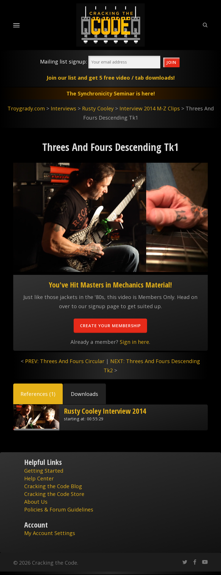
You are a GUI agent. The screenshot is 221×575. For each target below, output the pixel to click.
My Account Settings (49, 533)
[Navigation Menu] (16, 25)
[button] (38, 394)
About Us (35, 501)
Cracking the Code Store (54, 493)
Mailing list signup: (63, 61)
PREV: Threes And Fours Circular (64, 361)
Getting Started (43, 470)
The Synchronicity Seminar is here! (110, 93)
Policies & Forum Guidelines (58, 509)
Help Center (39, 478)
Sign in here (134, 341)
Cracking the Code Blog (53, 486)
